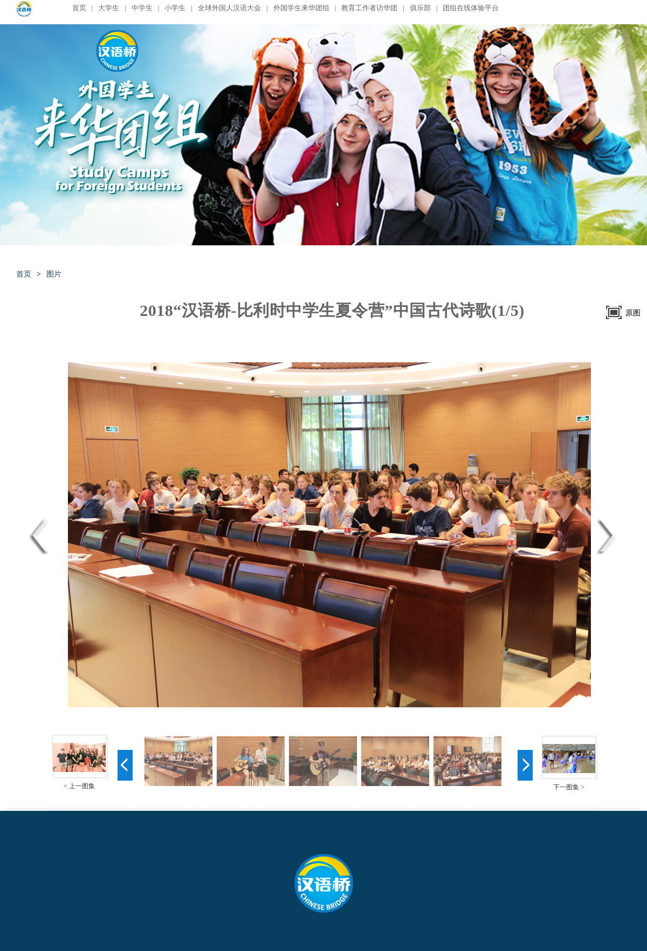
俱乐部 (420, 8)
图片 (53, 274)
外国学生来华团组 (301, 8)
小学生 (174, 8)
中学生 (142, 8)
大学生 (108, 8)
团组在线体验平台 (471, 8)
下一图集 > (568, 787)
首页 (79, 8)
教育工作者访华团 (369, 8)
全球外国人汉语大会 (229, 8)
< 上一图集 (79, 786)
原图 (633, 313)
